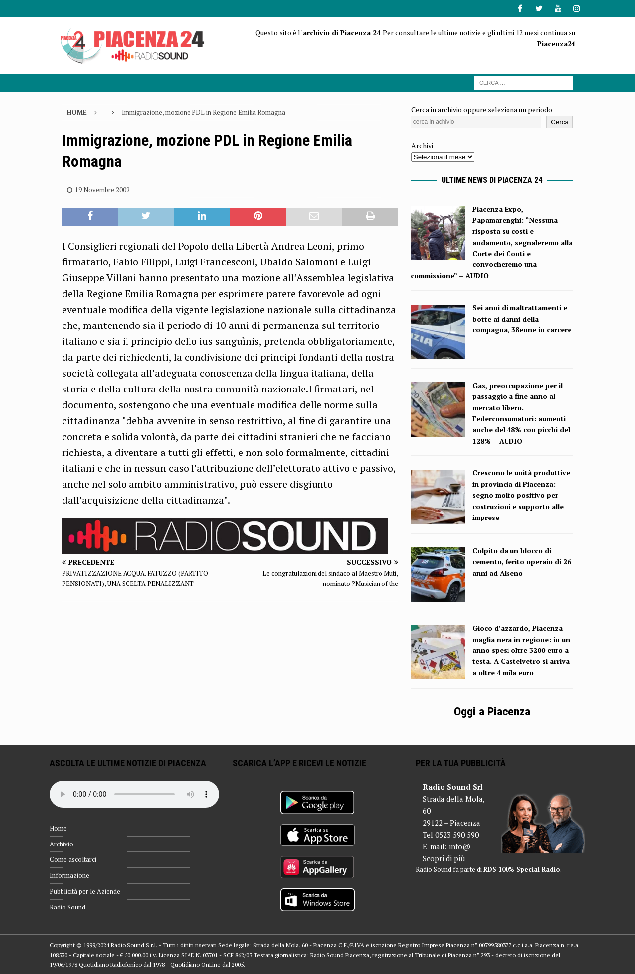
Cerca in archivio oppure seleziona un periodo (481, 109)
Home (58, 828)
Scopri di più (444, 858)
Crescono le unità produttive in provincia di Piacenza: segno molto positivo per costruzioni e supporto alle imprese (521, 495)
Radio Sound (67, 907)
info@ (459, 846)
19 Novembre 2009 (102, 189)
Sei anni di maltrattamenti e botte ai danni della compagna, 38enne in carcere (522, 318)
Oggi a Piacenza (492, 711)
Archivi (422, 145)
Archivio (61, 844)
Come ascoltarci (73, 859)
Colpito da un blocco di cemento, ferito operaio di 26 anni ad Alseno (521, 562)
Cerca (560, 122)
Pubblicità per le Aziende (85, 891)
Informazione (69, 875)
